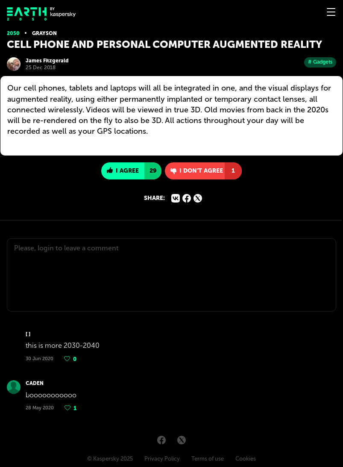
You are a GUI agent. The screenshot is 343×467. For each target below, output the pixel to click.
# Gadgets (320, 62)
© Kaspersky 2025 (110, 458)
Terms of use (207, 458)
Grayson (44, 33)
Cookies (245, 458)
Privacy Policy (162, 458)
